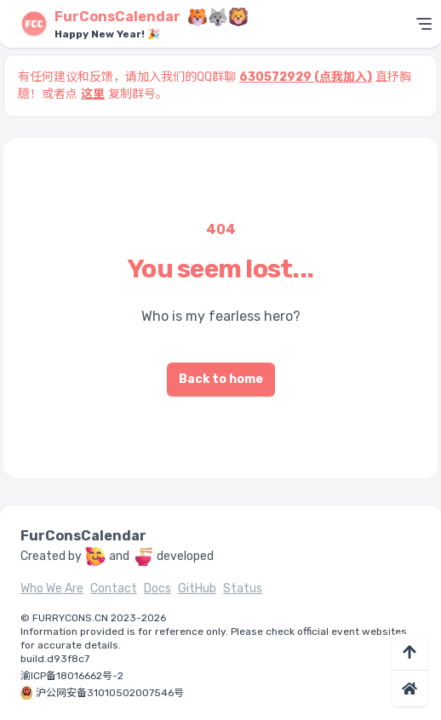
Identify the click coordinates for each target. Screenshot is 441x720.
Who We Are (51, 588)
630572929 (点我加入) (305, 77)
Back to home (221, 379)
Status (242, 588)
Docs (157, 588)
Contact (113, 588)
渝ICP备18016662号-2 (71, 676)
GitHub (197, 588)
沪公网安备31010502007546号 (110, 693)
